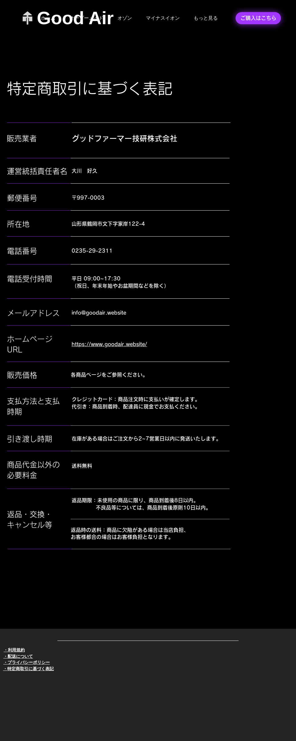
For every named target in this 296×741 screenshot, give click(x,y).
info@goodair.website (99, 312)
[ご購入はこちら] (258, 18)
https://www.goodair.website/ (109, 344)
